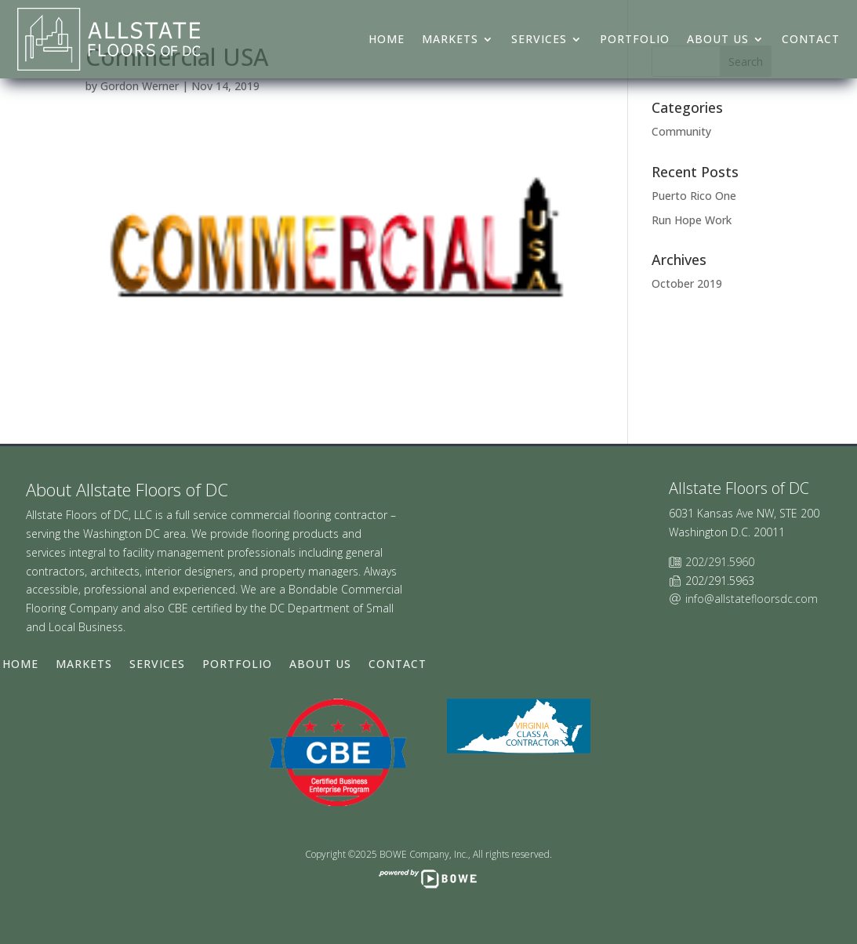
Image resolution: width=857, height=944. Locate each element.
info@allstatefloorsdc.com (751, 598)
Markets (450, 38)
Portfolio (635, 38)
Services (539, 38)
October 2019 (687, 283)
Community (681, 131)
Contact (811, 38)
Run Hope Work (692, 219)
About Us (718, 38)
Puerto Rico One (694, 195)
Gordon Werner (139, 85)
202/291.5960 (719, 561)
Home (387, 38)
